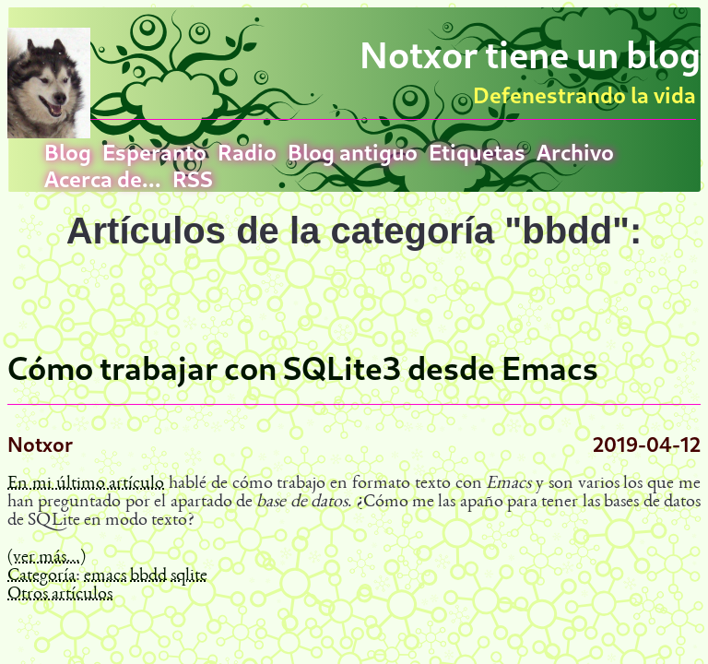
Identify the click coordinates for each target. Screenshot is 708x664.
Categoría (41, 576)
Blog (67, 151)
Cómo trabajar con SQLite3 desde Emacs (302, 368)
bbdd (148, 576)
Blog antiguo (353, 151)
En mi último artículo (85, 484)
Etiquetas (477, 151)
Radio (247, 151)
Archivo (575, 151)
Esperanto (154, 151)
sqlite (189, 576)
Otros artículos (59, 595)
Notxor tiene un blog (530, 54)
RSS (192, 178)
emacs (105, 576)
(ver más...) (46, 558)
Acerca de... (102, 178)
